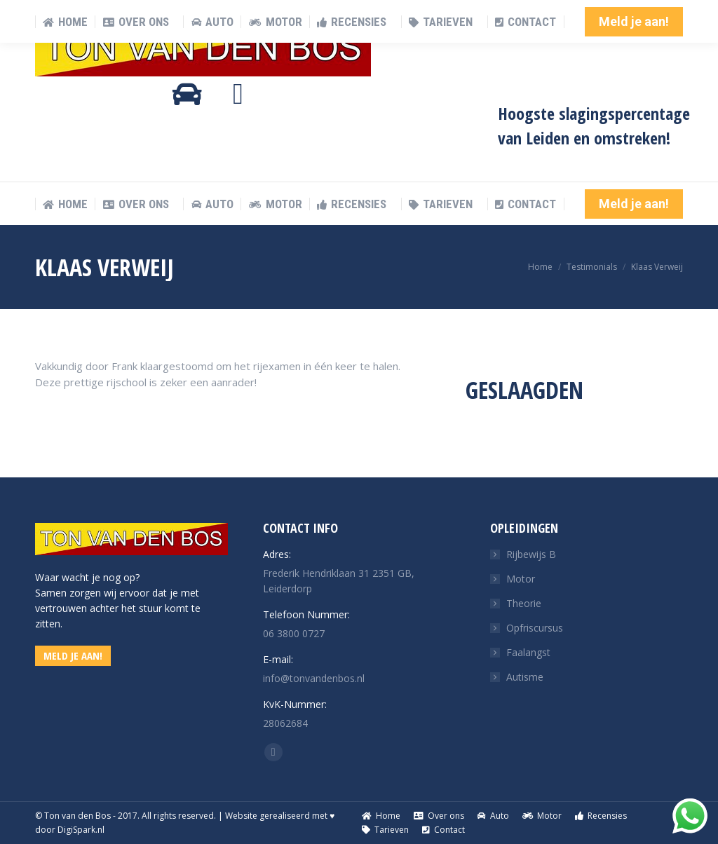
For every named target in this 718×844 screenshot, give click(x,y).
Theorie (523, 603)
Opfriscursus (534, 627)
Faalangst (528, 652)
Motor (520, 578)
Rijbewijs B (531, 554)
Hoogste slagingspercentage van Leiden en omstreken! (594, 125)
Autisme (524, 676)
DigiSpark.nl (80, 830)
